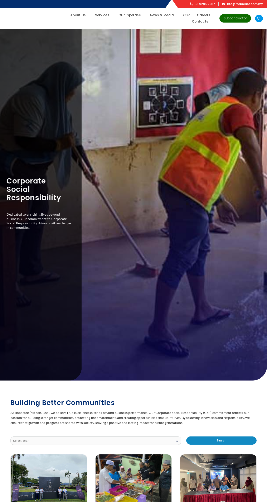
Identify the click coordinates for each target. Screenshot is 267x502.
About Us (79, 15)
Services (103, 15)
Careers (203, 15)
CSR (186, 15)
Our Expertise (130, 15)
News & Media (163, 15)
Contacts (201, 21)
